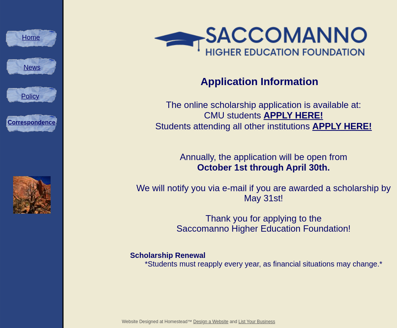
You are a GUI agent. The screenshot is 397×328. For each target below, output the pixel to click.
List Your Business (256, 321)
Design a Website (210, 321)
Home (31, 37)
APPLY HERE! (293, 115)
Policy (30, 96)
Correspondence (31, 122)
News (32, 67)
